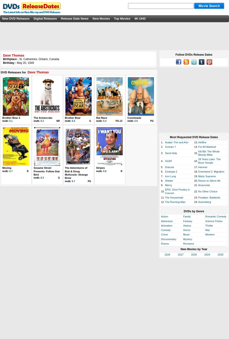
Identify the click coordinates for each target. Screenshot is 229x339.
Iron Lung (170, 176)
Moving (6, 167)
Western (210, 234)
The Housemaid (174, 197)
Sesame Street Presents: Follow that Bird (47, 171)
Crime (164, 234)
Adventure (167, 221)
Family (187, 216)
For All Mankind (207, 146)
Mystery (187, 239)
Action (164, 216)
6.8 (104, 171)
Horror (186, 230)
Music (186, 234)
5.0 (136, 121)
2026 (167, 254)
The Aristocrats (43, 117)
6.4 (104, 121)
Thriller (209, 225)
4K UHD (140, 18)
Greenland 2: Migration (211, 171)
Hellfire (202, 142)
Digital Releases (45, 18)
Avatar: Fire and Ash (176, 142)
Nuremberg (204, 202)
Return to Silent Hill (209, 180)
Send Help (171, 153)
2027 (180, 254)
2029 (207, 254)
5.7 (11, 171)
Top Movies (122, 18)
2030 (220, 254)
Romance (188, 243)
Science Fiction (214, 221)
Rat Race (101, 117)
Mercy (168, 185)
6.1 (11, 121)
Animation (166, 225)
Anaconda (204, 185)
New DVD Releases (16, 18)
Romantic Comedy (215, 216)
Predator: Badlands (209, 197)
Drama (165, 243)
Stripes (100, 167)
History (187, 225)
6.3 (42, 121)
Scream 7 (170, 146)
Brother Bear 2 (11, 117)
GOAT (168, 161)
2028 (194, 254)
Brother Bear (73, 117)
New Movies (101, 18)
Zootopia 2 (171, 171)
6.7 (73, 181)
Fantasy (187, 221)
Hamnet (202, 167)
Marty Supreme (207, 176)
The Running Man (175, 202)
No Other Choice (207, 191)
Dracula (169, 167)
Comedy (166, 230)
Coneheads (134, 117)
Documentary (168, 239)
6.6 (73, 121)
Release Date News (75, 18)
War (207, 230)
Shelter (169, 180)
